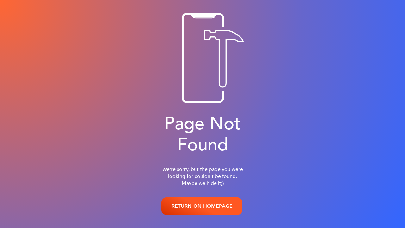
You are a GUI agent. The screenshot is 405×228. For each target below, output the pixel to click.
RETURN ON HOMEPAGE (202, 206)
